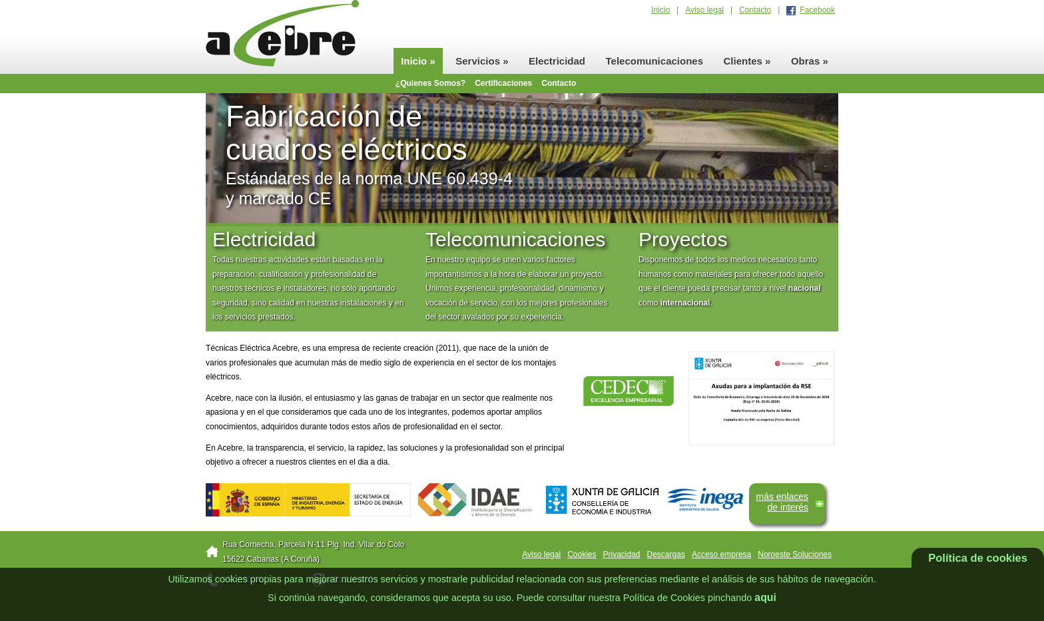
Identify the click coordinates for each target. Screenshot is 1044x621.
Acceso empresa (721, 554)
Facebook (817, 10)
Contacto (755, 10)
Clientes (747, 61)
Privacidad (622, 554)
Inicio (660, 10)
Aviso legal (704, 10)
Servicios (481, 61)
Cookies (581, 554)
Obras (809, 61)
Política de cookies (977, 558)
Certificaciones (503, 83)
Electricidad (557, 61)
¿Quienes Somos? (430, 83)
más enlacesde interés (782, 502)
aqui (765, 597)
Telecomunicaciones (654, 61)
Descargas (666, 554)
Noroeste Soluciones (795, 554)
